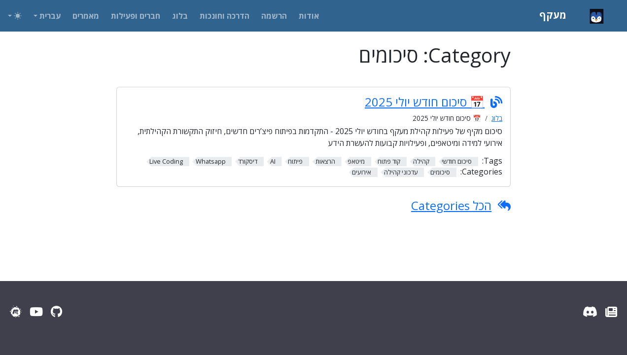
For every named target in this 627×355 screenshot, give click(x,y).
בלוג (496, 118)
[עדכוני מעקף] (611, 311)
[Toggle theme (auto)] (15, 16)
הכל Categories (451, 205)
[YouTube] (36, 311)
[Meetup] (16, 311)
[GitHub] (56, 311)
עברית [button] (50, 15)
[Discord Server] (590, 311)
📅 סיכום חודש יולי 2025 (425, 102)
